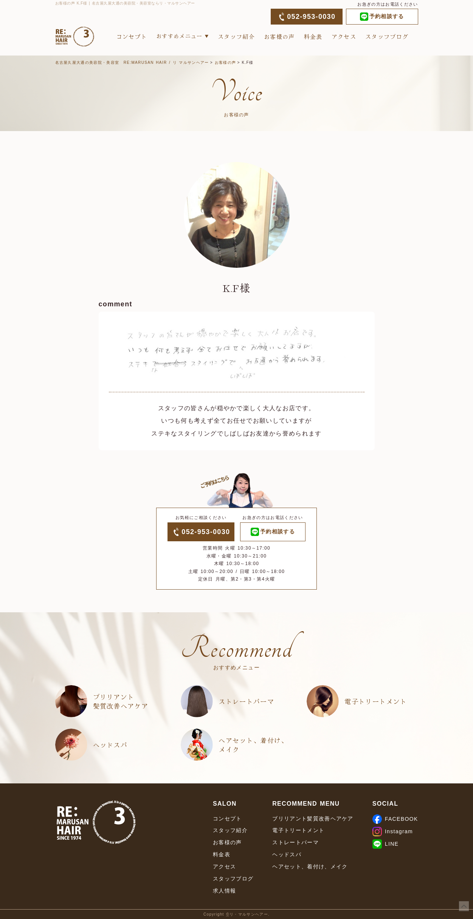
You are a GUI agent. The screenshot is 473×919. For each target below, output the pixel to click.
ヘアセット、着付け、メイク (253, 744)
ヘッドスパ (110, 744)
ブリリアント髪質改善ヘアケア (121, 701)
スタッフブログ (386, 36)
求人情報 (224, 891)
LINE (385, 844)
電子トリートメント (375, 701)
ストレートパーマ (246, 701)
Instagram (392, 831)
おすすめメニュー (179, 36)
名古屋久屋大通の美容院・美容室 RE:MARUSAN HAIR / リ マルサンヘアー (132, 62)
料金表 (313, 36)
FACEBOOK (395, 819)
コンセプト (131, 36)
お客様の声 (279, 36)
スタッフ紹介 (236, 36)
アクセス (344, 36)
